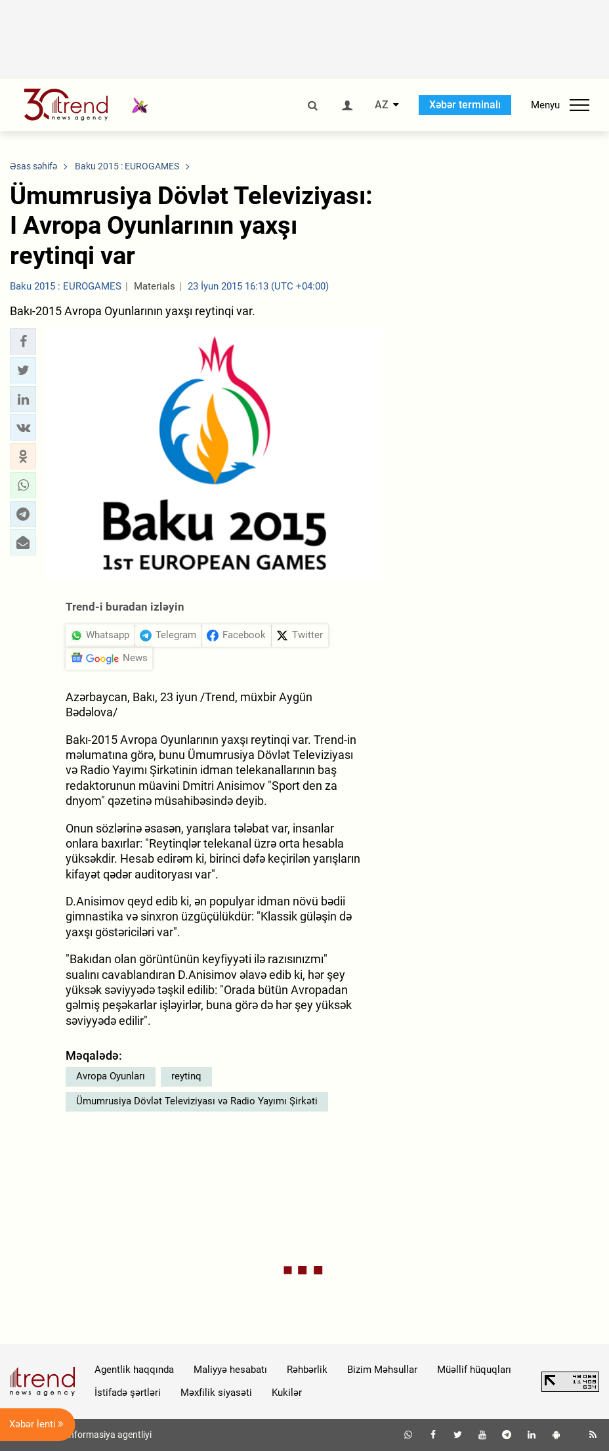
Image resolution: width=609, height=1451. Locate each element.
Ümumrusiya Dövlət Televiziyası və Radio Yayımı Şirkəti (197, 1101)
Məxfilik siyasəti (216, 1392)
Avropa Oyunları (110, 1076)
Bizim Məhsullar (382, 1369)
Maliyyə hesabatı (230, 1369)
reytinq (186, 1076)
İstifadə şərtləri (127, 1392)
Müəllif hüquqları (474, 1369)
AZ (381, 105)
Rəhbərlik (307, 1369)
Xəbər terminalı (465, 104)
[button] (23, 341)
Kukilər (287, 1392)
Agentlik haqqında (134, 1369)
